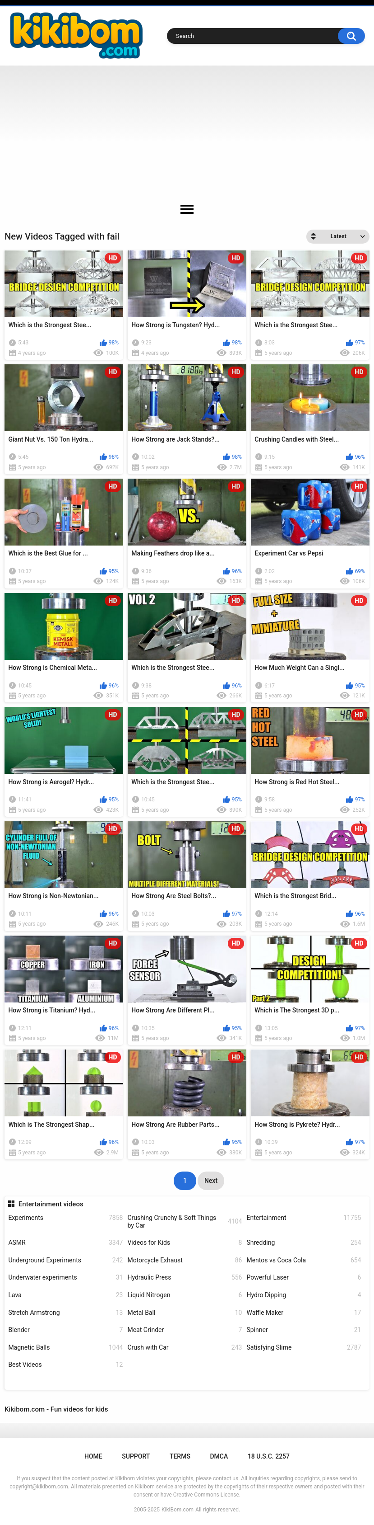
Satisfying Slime (303, 1347)
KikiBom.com (178, 1509)
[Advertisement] (187, 133)
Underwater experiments (65, 1277)
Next (210, 1180)
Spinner (303, 1330)
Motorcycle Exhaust (184, 1260)
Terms (180, 1456)
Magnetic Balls (65, 1347)
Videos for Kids (184, 1243)
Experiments (65, 1218)
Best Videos (65, 1365)
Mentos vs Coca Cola (303, 1260)
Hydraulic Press (184, 1277)
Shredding (303, 1243)
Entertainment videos (50, 1204)
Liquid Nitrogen (184, 1295)
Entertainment (303, 1218)
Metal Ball (184, 1313)
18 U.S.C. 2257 (269, 1456)
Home (93, 1456)
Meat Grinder (184, 1330)
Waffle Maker (303, 1313)
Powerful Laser (303, 1277)
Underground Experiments (65, 1260)
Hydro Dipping (303, 1295)
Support (136, 1456)
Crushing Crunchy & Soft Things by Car (184, 1221)
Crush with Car (184, 1347)
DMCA (219, 1456)
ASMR (65, 1243)
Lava (65, 1295)
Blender (65, 1330)
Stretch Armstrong (65, 1313)
